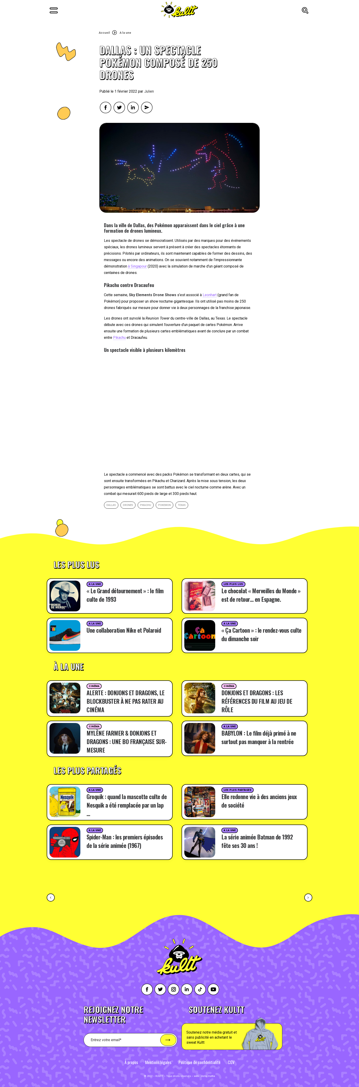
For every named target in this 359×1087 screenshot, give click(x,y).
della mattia (208, 1076)
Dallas (111, 505)
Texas (182, 505)
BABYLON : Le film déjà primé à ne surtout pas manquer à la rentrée (258, 737)
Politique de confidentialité (199, 1062)
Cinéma (94, 686)
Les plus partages (237, 790)
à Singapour (137, 266)
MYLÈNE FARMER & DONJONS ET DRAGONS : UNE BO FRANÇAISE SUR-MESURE (127, 741)
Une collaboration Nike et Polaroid (124, 630)
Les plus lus (233, 584)
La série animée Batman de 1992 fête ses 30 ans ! (257, 841)
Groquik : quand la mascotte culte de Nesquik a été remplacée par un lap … (127, 805)
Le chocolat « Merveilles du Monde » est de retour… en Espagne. (261, 594)
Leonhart (210, 295)
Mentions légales (158, 1062)
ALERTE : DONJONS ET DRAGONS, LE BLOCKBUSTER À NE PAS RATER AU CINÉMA (126, 701)
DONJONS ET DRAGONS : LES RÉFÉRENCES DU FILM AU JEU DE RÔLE (256, 701)
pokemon (164, 505)
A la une (125, 32)
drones (128, 505)
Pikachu (119, 337)
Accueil (104, 32)
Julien (149, 91)
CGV (231, 1062)
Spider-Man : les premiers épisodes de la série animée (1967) (125, 841)
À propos (131, 1062)
